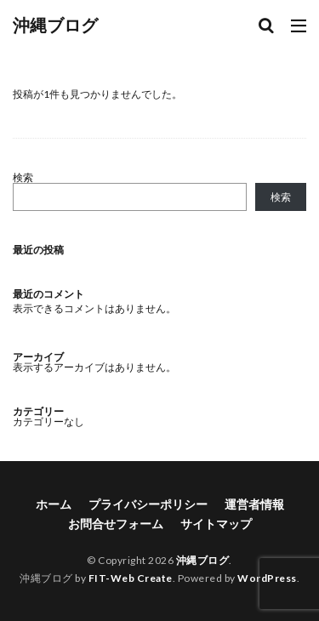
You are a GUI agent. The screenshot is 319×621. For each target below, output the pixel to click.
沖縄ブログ (55, 25)
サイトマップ (216, 523)
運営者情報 (254, 504)
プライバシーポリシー (148, 504)
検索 (23, 177)
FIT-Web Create (130, 578)
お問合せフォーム (115, 523)
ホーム (53, 504)
